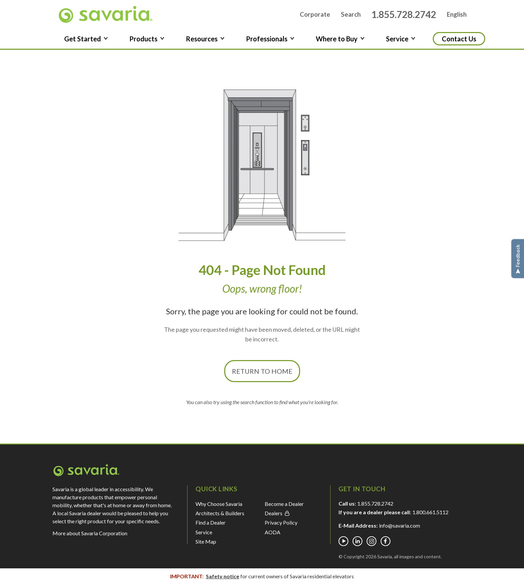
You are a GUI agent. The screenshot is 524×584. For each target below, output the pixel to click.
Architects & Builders (219, 513)
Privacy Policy (281, 522)
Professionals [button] (270, 39)
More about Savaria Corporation (89, 533)
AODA (272, 532)
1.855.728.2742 (403, 14)
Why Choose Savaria (218, 504)
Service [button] (400, 39)
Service (203, 532)
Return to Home (262, 371)
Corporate (315, 14)
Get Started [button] (86, 39)
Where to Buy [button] (340, 39)
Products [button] (146, 39)
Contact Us (459, 39)
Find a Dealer (210, 522)
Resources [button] (205, 39)
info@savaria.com (399, 525)
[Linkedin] (358, 541)
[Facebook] (386, 541)
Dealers (277, 513)
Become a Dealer (284, 504)
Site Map (205, 541)
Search (351, 14)
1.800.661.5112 (430, 512)
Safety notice (222, 576)
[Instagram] (372, 541)
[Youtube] (344, 541)
